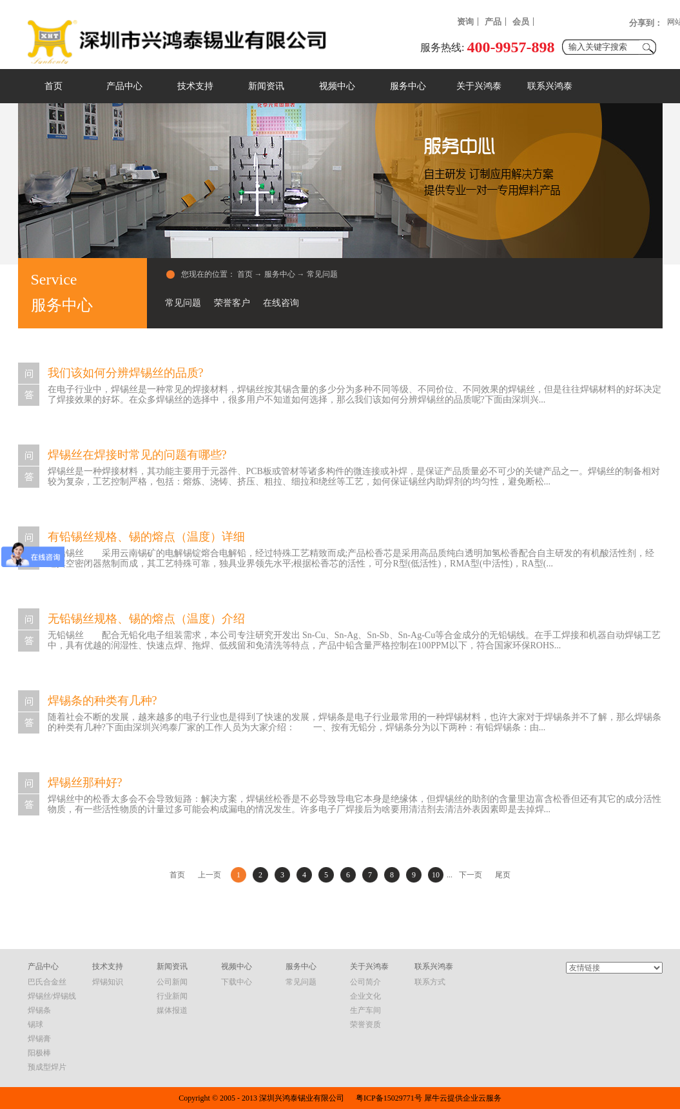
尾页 (502, 874)
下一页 (470, 874)
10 (436, 874)
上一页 (209, 874)
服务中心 (279, 274)
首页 (53, 86)
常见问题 (322, 274)
